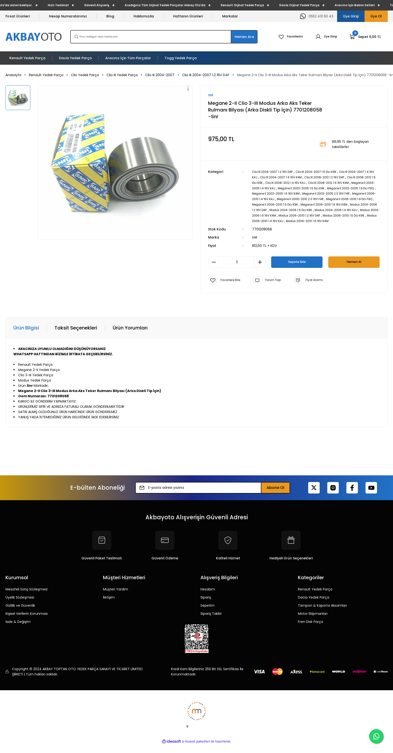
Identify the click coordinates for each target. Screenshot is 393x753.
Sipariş (205, 600)
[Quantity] (236, 265)
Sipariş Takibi (210, 617)
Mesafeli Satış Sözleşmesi (26, 592)
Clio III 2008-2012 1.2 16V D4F (355, 177)
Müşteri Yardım (115, 592)
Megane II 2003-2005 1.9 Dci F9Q (287, 193)
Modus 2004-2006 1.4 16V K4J (336, 214)
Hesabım (207, 592)
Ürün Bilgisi (26, 331)
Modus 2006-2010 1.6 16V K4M (341, 224)
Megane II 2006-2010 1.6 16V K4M (306, 209)
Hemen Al (354, 265)
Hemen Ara (244, 36)
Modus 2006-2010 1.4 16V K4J (290, 224)
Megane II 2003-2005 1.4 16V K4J (299, 188)
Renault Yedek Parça (315, 592)
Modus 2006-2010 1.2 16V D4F (316, 219)
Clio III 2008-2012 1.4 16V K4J (322, 182)
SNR (255, 241)
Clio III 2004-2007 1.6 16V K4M (305, 177)
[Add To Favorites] (226, 283)
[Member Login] (325, 37)
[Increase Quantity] (259, 265)
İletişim (109, 600)
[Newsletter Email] (212, 491)
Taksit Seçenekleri (75, 331)
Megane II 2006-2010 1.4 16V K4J (335, 198)
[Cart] (365, 37)
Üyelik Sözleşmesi (19, 600)
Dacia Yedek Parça (313, 600)
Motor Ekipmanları (313, 617)
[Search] (164, 36)
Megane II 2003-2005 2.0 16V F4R (279, 198)
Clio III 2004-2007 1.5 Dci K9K (325, 172)
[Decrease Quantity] (214, 265)
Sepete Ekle (297, 265)
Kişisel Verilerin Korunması (26, 617)
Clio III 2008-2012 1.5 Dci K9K (274, 182)
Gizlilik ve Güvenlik (20, 608)
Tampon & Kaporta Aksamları (322, 608)
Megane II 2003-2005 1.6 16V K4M (344, 193)
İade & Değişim (18, 625)
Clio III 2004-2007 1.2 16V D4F (275, 172)
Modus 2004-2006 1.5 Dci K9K (285, 214)
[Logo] (34, 37)
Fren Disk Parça (310, 625)
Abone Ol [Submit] (275, 491)
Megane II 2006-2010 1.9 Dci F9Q (319, 203)
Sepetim (207, 608)
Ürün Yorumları (130, 331)
